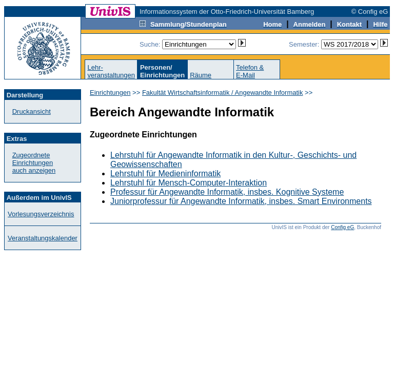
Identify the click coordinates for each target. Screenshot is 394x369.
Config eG (342, 227)
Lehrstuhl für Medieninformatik (165, 173)
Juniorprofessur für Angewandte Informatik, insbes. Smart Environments (241, 201)
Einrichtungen (110, 92)
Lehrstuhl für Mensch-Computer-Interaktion (188, 182)
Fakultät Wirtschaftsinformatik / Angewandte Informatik (222, 92)
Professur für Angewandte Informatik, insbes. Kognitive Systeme (227, 192)
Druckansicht (31, 111)
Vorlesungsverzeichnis (41, 214)
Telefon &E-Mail (250, 71)
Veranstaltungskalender (42, 238)
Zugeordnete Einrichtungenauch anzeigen (34, 162)
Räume (200, 75)
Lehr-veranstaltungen (111, 71)
